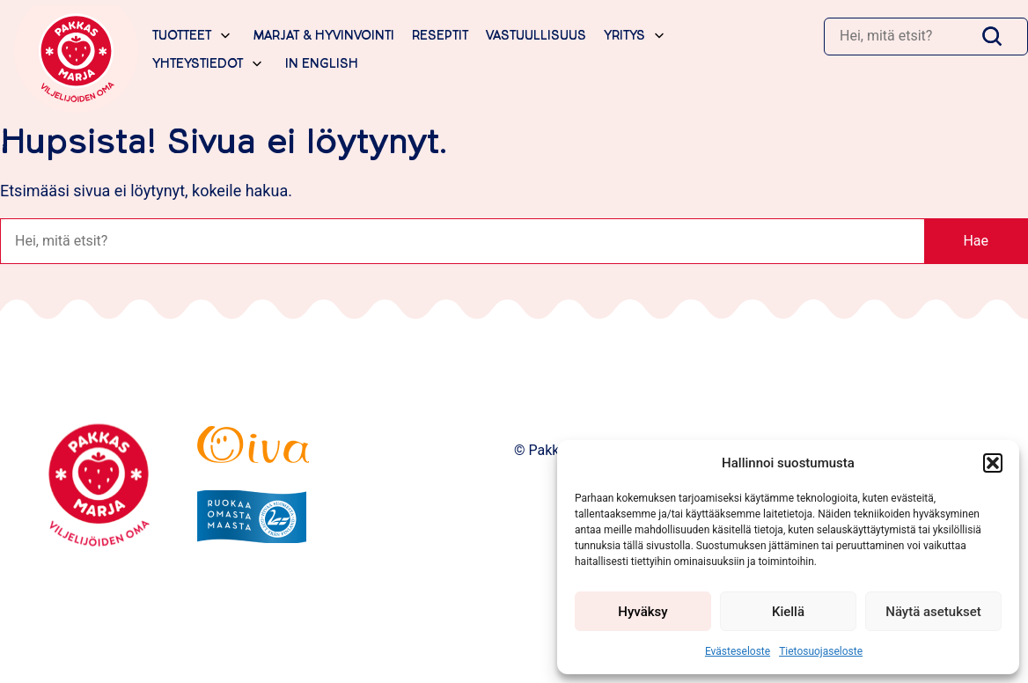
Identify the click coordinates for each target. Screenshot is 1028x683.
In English (321, 63)
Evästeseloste (737, 651)
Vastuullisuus (536, 35)
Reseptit (440, 35)
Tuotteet (181, 35)
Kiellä (788, 612)
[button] (993, 463)
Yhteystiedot (197, 63)
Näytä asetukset (933, 612)
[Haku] (898, 36)
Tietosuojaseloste (821, 651)
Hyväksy (642, 612)
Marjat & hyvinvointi (323, 35)
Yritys (624, 35)
